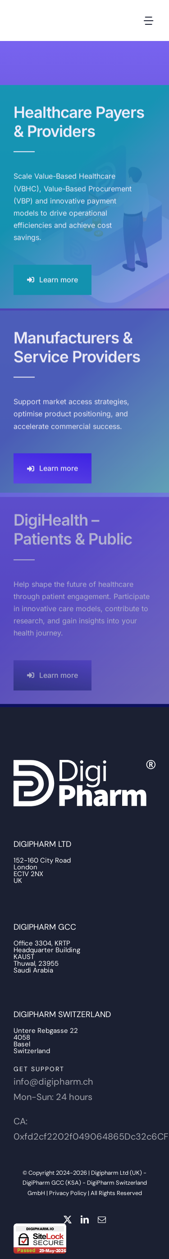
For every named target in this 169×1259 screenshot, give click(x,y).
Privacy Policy (68, 1193)
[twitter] (68, 1219)
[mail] (102, 1219)
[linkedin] (85, 1219)
